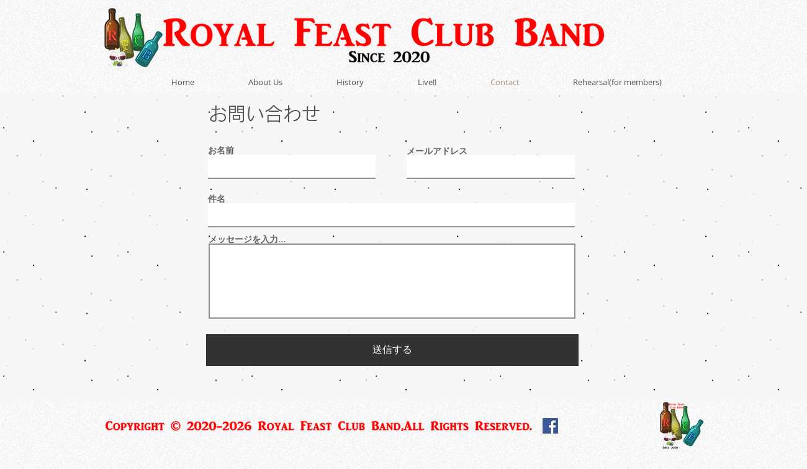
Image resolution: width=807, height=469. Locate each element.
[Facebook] (550, 426)
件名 (216, 198)
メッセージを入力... (247, 239)
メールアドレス (437, 151)
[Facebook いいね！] (596, 428)
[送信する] (392, 350)
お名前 (221, 150)
